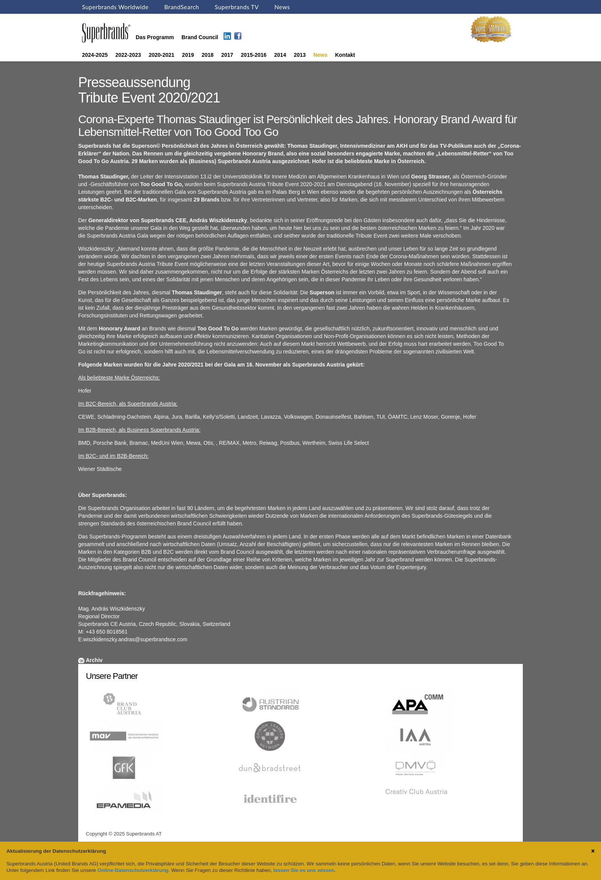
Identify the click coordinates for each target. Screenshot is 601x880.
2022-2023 (128, 55)
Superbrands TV (237, 6)
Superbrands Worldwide (115, 6)
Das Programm (155, 37)
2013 (299, 55)
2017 (227, 55)
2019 (188, 55)
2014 (280, 55)
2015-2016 (253, 55)
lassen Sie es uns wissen (303, 870)
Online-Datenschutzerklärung (132, 870)
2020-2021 (161, 55)
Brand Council (200, 37)
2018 (207, 55)
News (282, 6)
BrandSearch (181, 6)
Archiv (94, 660)
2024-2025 (95, 55)
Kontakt (345, 55)
